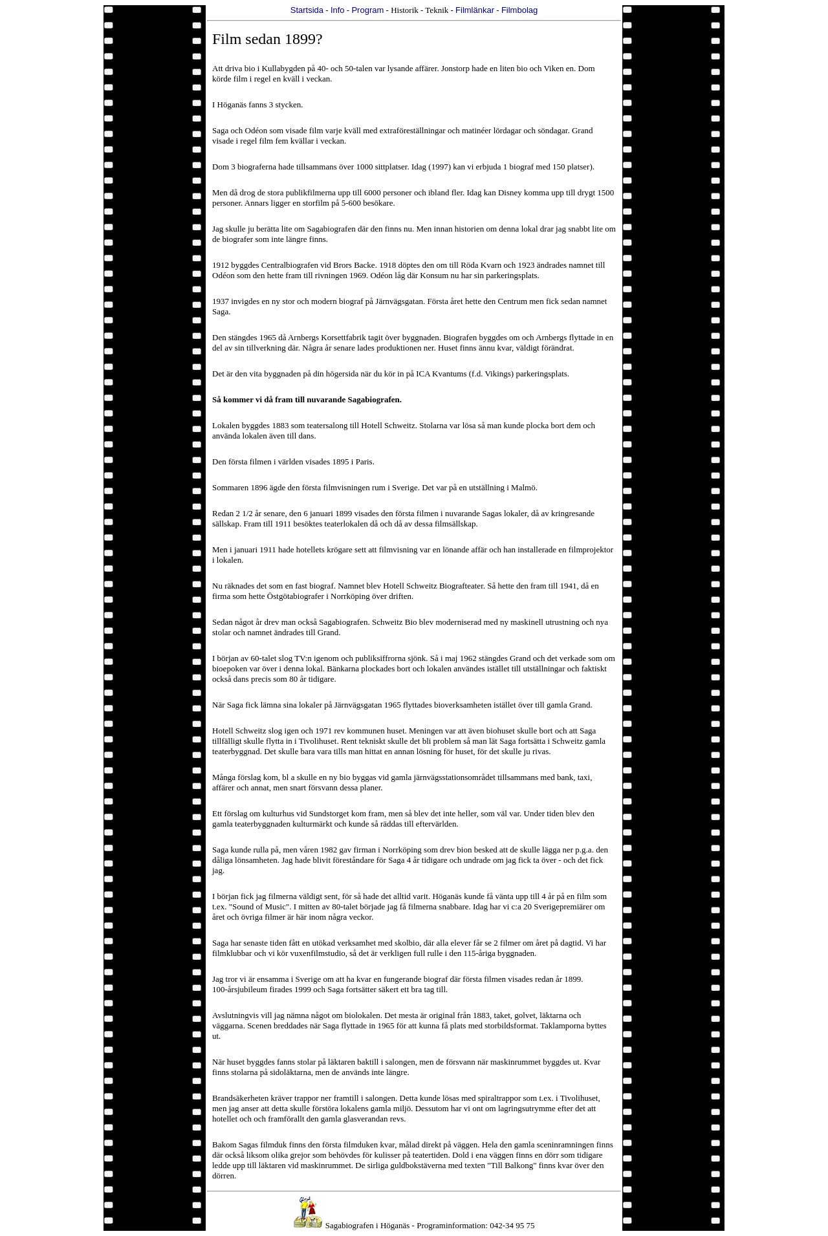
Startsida (306, 10)
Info (338, 10)
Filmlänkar (474, 10)
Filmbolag (519, 10)
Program (367, 10)
